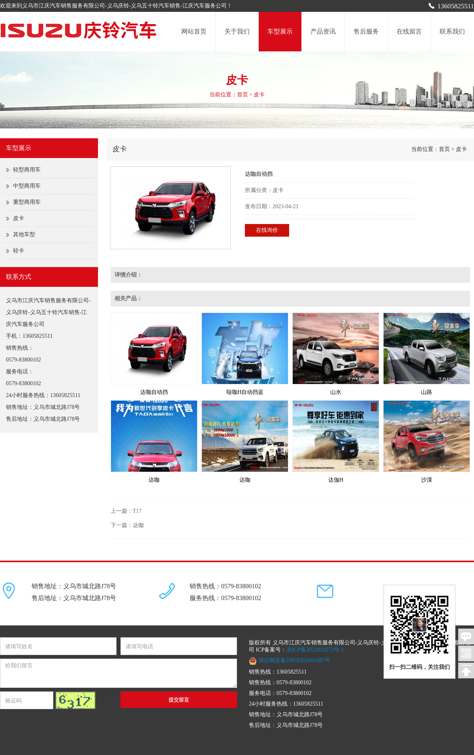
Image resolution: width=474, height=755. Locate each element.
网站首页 (194, 31)
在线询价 (267, 230)
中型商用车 (27, 186)
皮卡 (18, 218)
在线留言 (409, 31)
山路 (426, 392)
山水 (335, 392)
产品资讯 (323, 31)
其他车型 (24, 234)
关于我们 (237, 31)
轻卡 (18, 251)
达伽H (335, 480)
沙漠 (426, 480)
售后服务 (366, 31)
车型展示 (280, 31)
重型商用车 (27, 202)
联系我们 (452, 31)
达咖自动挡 (154, 392)
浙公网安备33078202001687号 (289, 660)
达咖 (154, 480)
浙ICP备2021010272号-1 (315, 650)
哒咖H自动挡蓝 (244, 392)
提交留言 (179, 699)
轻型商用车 (32, 170)
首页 (242, 95)
